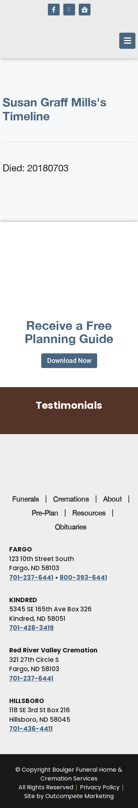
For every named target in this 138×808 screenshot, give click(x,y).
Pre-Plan (45, 513)
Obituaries (70, 527)
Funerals (25, 499)
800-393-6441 (83, 577)
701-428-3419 (31, 627)
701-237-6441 (31, 577)
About (112, 499)
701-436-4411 (31, 728)
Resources (89, 513)
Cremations (71, 499)
